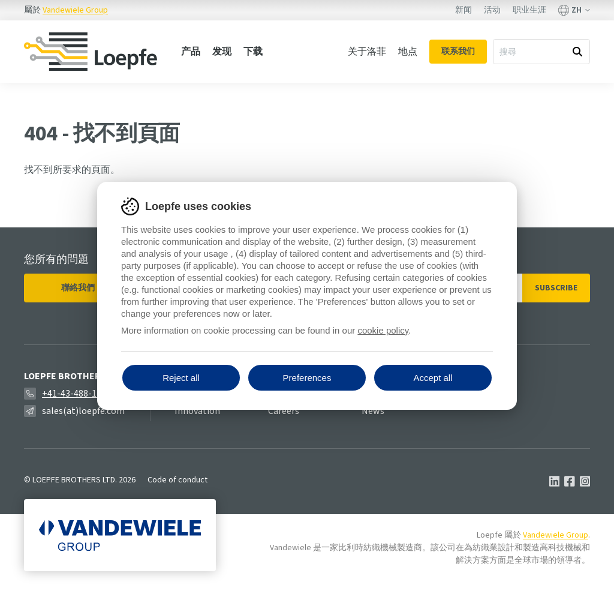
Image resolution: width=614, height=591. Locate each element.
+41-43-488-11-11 (78, 393)
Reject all (181, 378)
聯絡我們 (78, 288)
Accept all (432, 378)
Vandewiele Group (75, 10)
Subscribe (556, 288)
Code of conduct (177, 480)
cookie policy (382, 330)
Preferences (307, 378)
